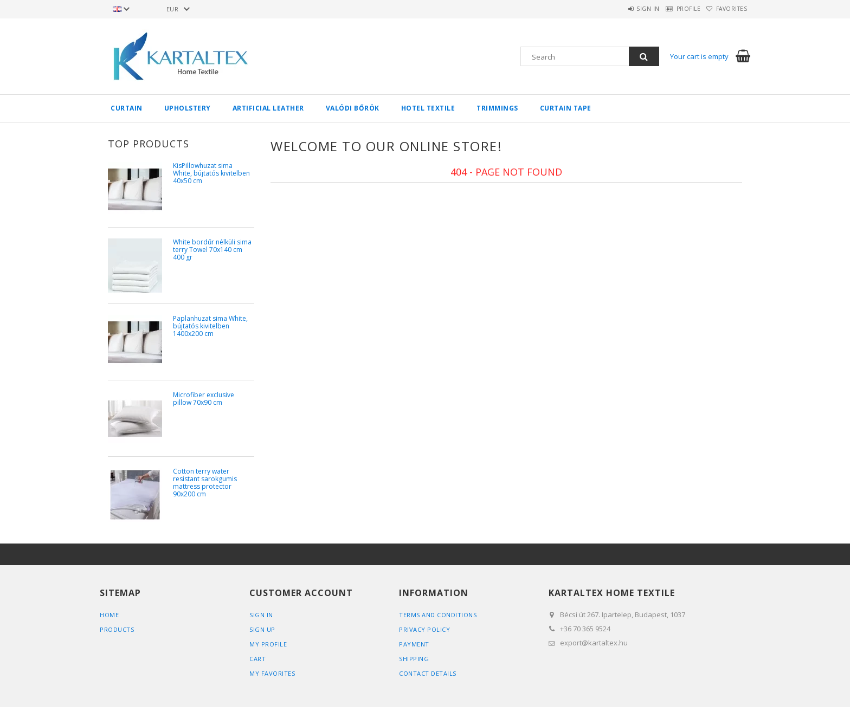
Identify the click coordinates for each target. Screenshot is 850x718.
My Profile (268, 644)
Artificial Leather (268, 108)
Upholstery (187, 108)
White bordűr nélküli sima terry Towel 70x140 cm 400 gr (212, 250)
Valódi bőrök (352, 108)
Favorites (727, 8)
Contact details (427, 673)
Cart (257, 659)
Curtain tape (565, 108)
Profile (673, 8)
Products (117, 629)
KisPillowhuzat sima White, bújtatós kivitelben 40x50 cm (211, 173)
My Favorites (272, 673)
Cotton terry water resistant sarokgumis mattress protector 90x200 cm (205, 483)
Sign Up (262, 629)
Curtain (127, 108)
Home (109, 615)
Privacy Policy (424, 629)
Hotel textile (428, 108)
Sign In (261, 615)
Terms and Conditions (437, 615)
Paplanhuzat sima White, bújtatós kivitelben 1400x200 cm (210, 326)
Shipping (414, 659)
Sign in (623, 8)
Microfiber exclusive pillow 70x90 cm (203, 399)
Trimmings (497, 108)
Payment (414, 644)
